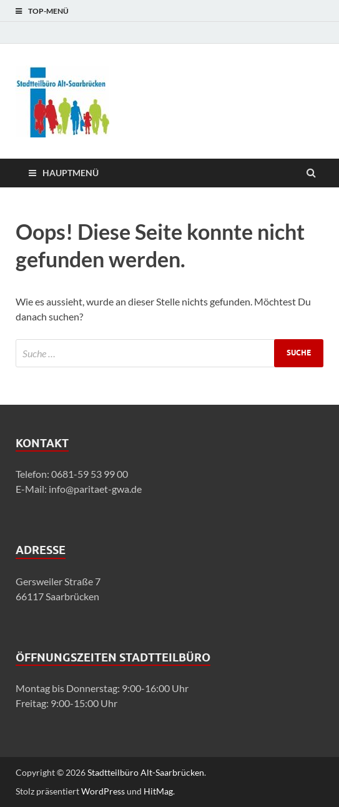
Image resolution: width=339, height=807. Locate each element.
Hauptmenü (70, 172)
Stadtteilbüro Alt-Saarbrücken (145, 772)
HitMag (158, 791)
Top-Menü (48, 11)
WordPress (103, 791)
